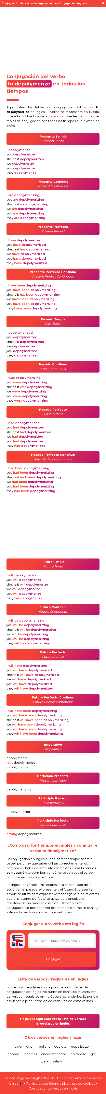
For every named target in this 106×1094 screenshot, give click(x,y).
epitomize (78, 1054)
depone (14, 1054)
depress (30, 1054)
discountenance (53, 1054)
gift (93, 1054)
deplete (60, 1046)
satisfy (57, 1061)
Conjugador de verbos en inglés (53, 1088)
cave (18, 1046)
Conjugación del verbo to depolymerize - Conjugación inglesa (44, 3)
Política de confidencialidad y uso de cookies (60, 1083)
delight (44, 1046)
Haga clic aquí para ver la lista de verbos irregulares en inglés (53, 1021)
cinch (30, 1046)
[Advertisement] (53, 39)
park (44, 1061)
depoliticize (80, 1046)
